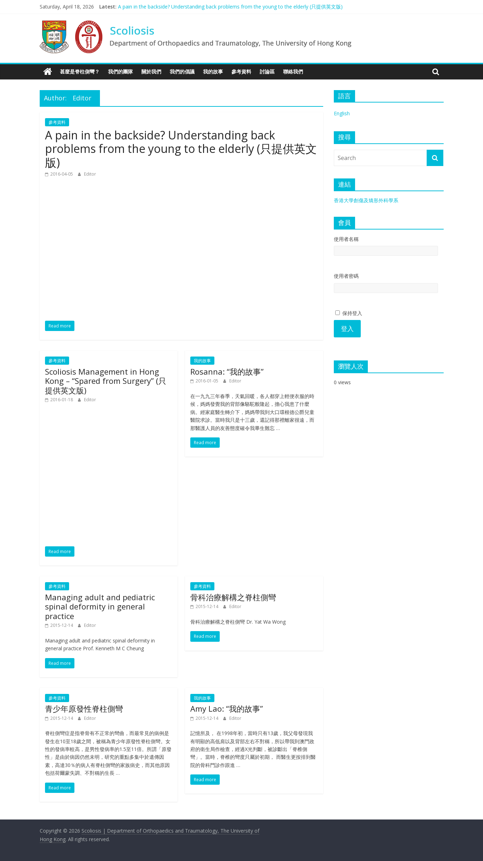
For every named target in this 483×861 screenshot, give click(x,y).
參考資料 (241, 71)
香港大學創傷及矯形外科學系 (366, 200)
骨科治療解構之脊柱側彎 (233, 597)
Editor (90, 174)
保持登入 (348, 313)
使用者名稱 (346, 239)
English (342, 113)
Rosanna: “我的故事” (227, 371)
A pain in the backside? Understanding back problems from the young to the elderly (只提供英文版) (230, 6)
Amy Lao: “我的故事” (226, 708)
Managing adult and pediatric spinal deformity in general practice (100, 606)
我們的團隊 (120, 71)
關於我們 (151, 71)
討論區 (267, 71)
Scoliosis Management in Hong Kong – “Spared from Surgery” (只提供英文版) (105, 381)
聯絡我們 (293, 71)
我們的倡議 (182, 71)
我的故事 (213, 71)
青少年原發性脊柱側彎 (84, 708)
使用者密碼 (346, 275)
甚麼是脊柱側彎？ (80, 71)
